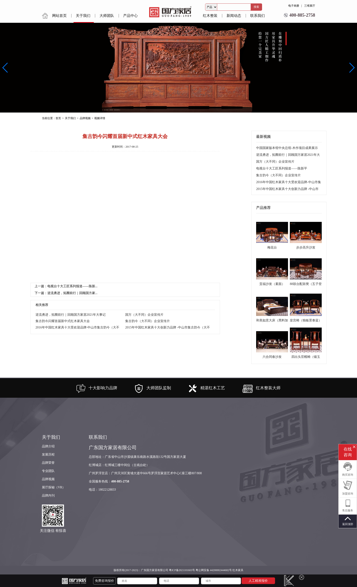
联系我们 (257, 16)
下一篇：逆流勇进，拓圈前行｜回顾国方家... (66, 293)
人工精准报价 (258, 580)
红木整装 (210, 16)
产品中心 (130, 16)
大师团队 (106, 16)
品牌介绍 (48, 446)
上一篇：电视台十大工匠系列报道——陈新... (66, 286)
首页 (58, 118)
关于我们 (83, 16)
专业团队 (48, 471)
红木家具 (237, 570)
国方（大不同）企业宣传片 (144, 314)
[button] (352, 68)
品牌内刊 (48, 495)
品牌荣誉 (48, 462)
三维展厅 (309, 5)
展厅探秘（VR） (53, 487)
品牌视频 (48, 479)
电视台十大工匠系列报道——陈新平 (281, 168)
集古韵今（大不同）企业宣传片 (147, 321)
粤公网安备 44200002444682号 (214, 570)
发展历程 (48, 454)
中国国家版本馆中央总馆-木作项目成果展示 (287, 148)
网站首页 (59, 16)
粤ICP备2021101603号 (182, 570)
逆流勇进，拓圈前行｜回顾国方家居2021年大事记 (71, 314)
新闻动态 (234, 16)
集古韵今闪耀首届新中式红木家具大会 (63, 321)
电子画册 (293, 5)
